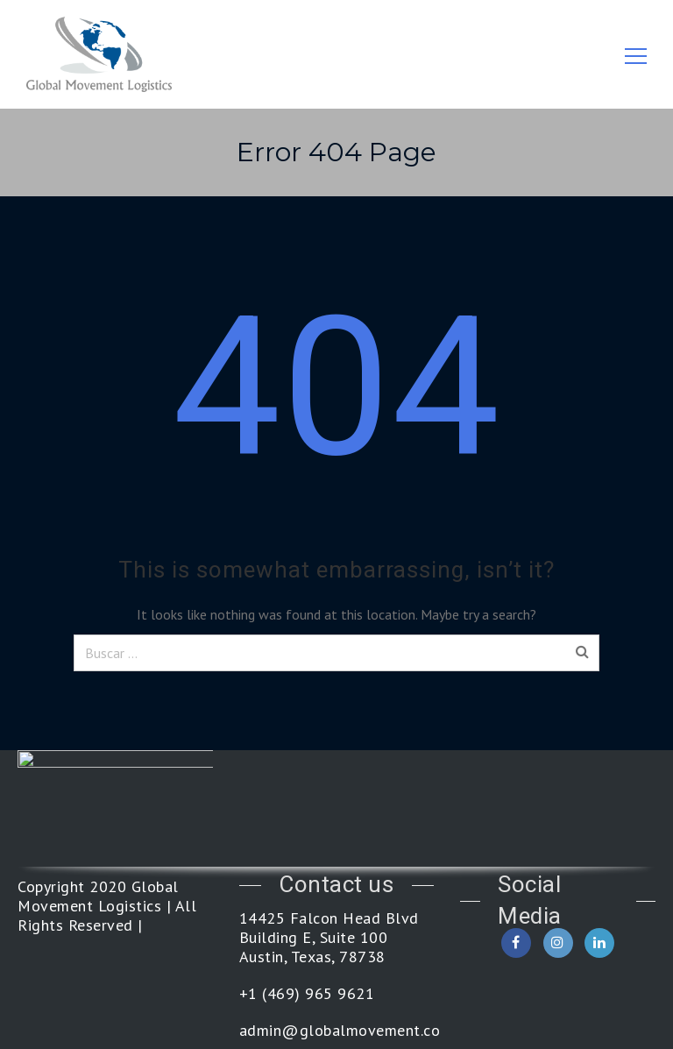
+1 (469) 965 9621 (307, 993)
